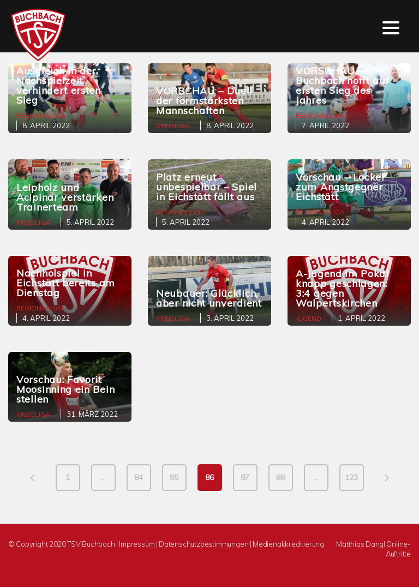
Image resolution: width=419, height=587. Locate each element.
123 (351, 477)
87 (245, 477)
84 (138, 477)
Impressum (136, 544)
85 (174, 477)
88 (280, 477)
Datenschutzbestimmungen (203, 544)
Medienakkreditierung (288, 544)
